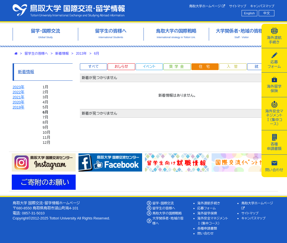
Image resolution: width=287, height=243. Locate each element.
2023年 (18, 87)
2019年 (18, 107)
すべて (93, 66)
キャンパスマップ (262, 6)
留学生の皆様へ (36, 53)
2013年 (81, 53)
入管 (234, 66)
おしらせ (121, 66)
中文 (266, 13)
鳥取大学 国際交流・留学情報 (69, 11)
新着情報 (62, 53)
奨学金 (177, 66)
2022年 (18, 92)
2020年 (18, 102)
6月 (96, 53)
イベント (149, 66)
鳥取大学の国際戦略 (167, 213)
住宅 (206, 66)
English (249, 13)
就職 (261, 66)
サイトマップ (237, 6)
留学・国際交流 (163, 203)
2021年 (18, 97)
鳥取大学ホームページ (207, 6)
